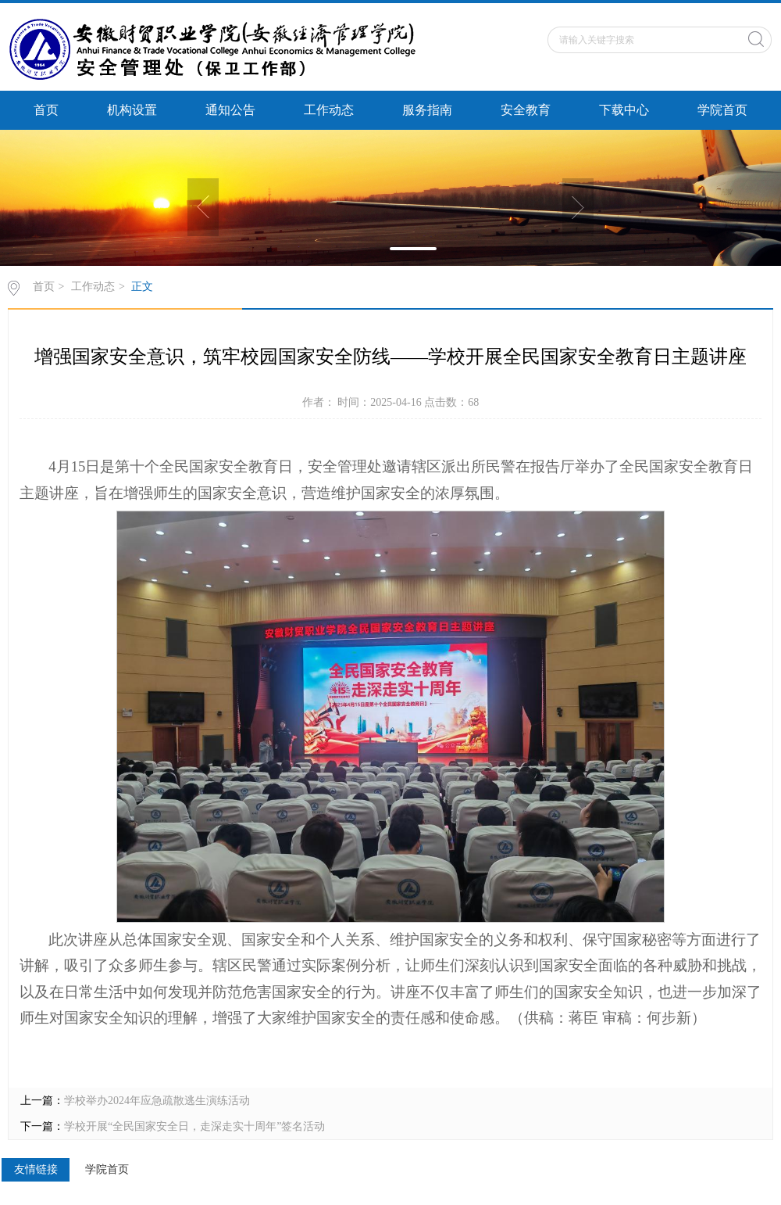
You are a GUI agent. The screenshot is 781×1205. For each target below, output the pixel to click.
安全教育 (526, 110)
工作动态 (329, 110)
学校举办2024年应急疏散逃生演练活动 (157, 1100)
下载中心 (624, 110)
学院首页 (722, 110)
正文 (142, 286)
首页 (46, 110)
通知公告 (230, 110)
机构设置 (132, 110)
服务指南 (427, 110)
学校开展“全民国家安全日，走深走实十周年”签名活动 (194, 1126)
